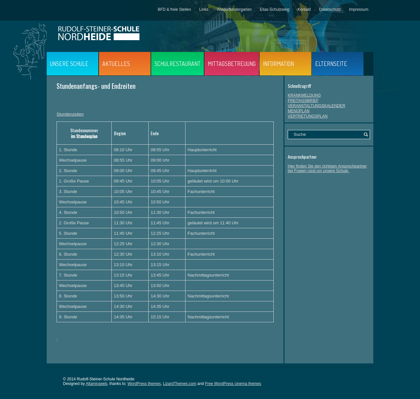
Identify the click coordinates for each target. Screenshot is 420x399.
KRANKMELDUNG (304, 95)
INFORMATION (278, 63)
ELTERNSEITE (331, 63)
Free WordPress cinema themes (233, 383)
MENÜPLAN (299, 111)
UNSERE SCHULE (69, 63)
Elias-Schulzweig (275, 9)
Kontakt (304, 9)
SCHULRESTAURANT (177, 63)
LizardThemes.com (179, 383)
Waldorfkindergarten (234, 9)
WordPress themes (144, 383)
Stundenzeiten (70, 114)
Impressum (358, 9)
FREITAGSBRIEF (303, 100)
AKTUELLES (116, 63)
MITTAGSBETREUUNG (232, 63)
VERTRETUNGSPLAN (308, 116)
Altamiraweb (96, 383)
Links (203, 9)
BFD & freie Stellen (174, 9)
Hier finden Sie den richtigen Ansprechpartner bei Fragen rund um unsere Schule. (327, 168)
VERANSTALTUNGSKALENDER (316, 106)
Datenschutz (330, 9)
